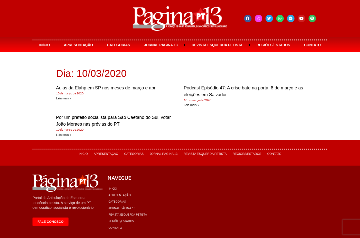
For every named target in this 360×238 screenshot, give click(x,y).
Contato (312, 45)
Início (44, 45)
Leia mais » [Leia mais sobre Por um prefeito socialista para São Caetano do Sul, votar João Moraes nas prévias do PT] (63, 135)
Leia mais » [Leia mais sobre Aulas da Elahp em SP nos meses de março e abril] (63, 98)
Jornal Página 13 (161, 45)
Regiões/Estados (273, 45)
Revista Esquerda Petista (217, 45)
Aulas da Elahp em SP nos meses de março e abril (107, 87)
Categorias (118, 45)
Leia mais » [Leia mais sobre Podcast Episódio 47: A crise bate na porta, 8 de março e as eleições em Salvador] (191, 105)
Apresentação (78, 45)
